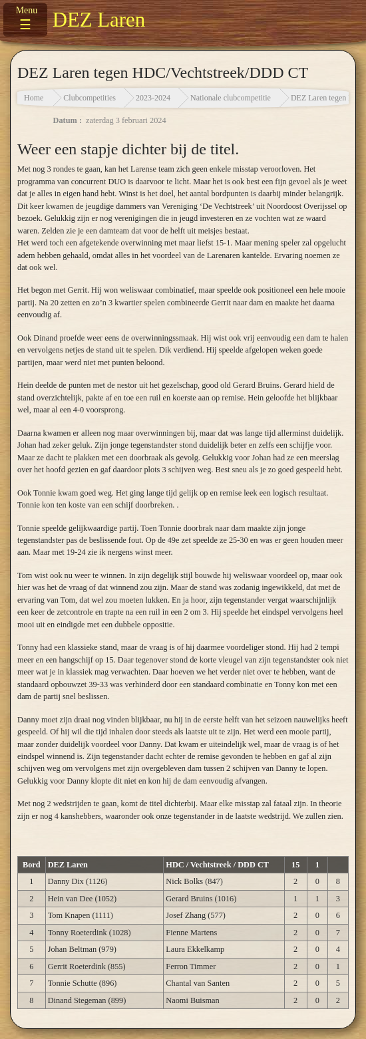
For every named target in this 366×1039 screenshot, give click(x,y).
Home (33, 97)
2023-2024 (153, 97)
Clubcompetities (89, 97)
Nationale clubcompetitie (230, 97)
